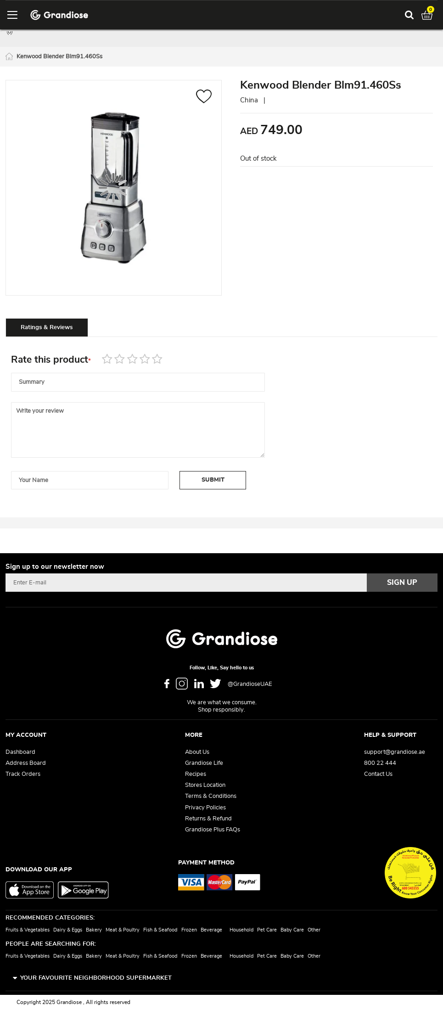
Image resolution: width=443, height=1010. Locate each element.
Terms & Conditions (210, 796)
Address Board (26, 763)
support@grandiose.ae (394, 752)
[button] (204, 98)
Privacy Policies (205, 808)
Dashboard (20, 752)
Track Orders (23, 774)
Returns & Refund (208, 819)
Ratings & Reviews (47, 328)
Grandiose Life (204, 763)
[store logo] (59, 15)
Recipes (195, 774)
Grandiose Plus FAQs (212, 830)
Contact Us (378, 774)
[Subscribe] (402, 582)
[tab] (47, 327)
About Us (197, 752)
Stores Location (205, 785)
